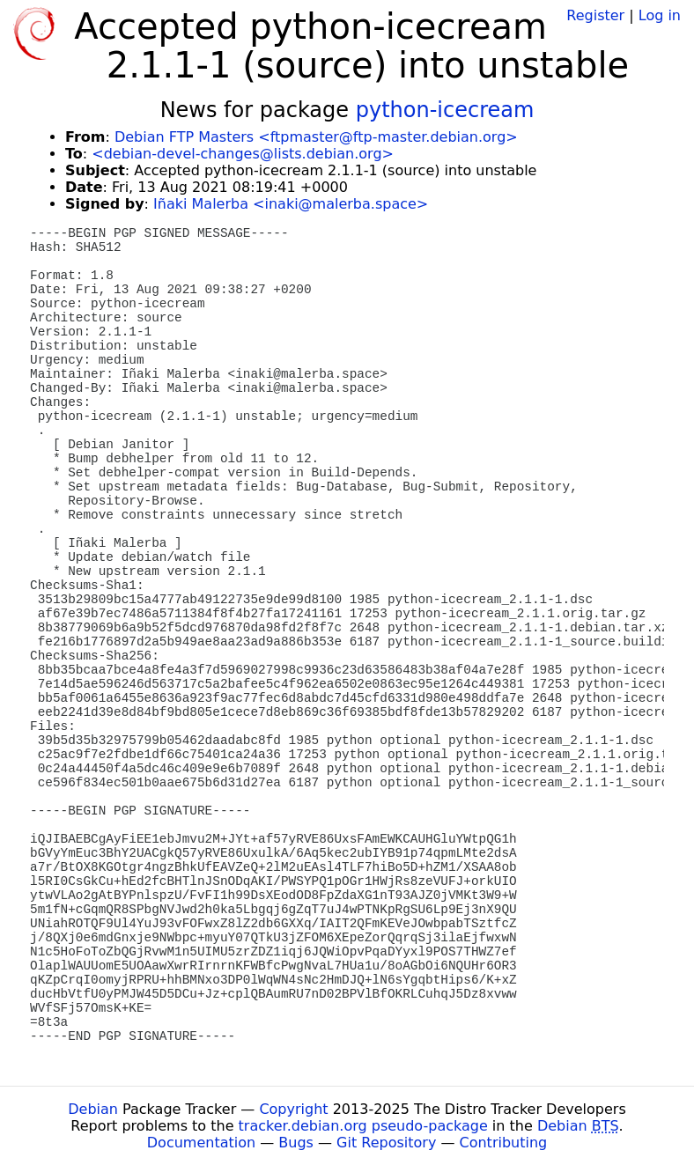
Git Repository (386, 1142)
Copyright (293, 1109)
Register (595, 15)
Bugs (296, 1142)
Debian (93, 1109)
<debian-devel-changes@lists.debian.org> (243, 153)
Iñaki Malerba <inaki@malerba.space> (290, 203)
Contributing (504, 1142)
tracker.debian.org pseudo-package (363, 1125)
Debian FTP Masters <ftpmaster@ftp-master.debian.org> (316, 137)
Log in (660, 15)
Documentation (201, 1142)
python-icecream (445, 110)
